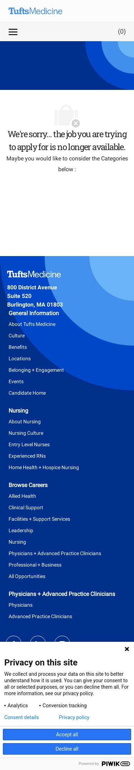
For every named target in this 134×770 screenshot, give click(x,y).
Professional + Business (35, 565)
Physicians (21, 605)
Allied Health (22, 496)
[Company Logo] (41, 10)
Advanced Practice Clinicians (40, 616)
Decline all (67, 749)
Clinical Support (26, 507)
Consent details (21, 717)
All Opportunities (27, 576)
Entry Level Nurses (29, 444)
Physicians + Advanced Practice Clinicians (55, 553)
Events (16, 381)
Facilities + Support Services (39, 519)
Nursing (17, 542)
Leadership (21, 530)
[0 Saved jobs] (120, 31)
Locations (20, 358)
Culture (17, 335)
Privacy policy (74, 717)
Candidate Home (27, 393)
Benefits (18, 347)
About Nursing (25, 421)
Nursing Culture (26, 433)
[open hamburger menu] (13, 31)
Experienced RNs (27, 456)
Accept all (67, 734)
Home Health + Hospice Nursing (44, 467)
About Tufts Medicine (32, 324)
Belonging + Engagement (36, 370)
